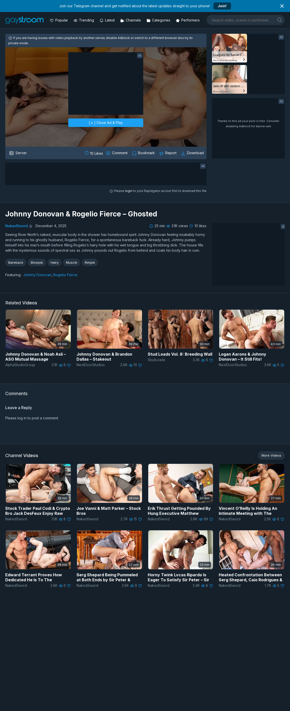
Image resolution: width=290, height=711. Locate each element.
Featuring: (13, 275)
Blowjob (37, 262)
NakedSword (16, 226)
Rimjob (90, 262)
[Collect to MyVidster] (144, 153)
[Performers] (188, 20)
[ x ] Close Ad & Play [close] (106, 122)
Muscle (71, 262)
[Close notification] (282, 6)
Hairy (54, 262)
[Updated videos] (107, 20)
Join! (222, 6)
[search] (280, 19)
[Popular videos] (59, 20)
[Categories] (159, 20)
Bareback (15, 262)
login (128, 191)
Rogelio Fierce (65, 275)
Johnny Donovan (37, 275)
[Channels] (131, 20)
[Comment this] (117, 153)
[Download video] (193, 153)
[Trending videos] (84, 20)
